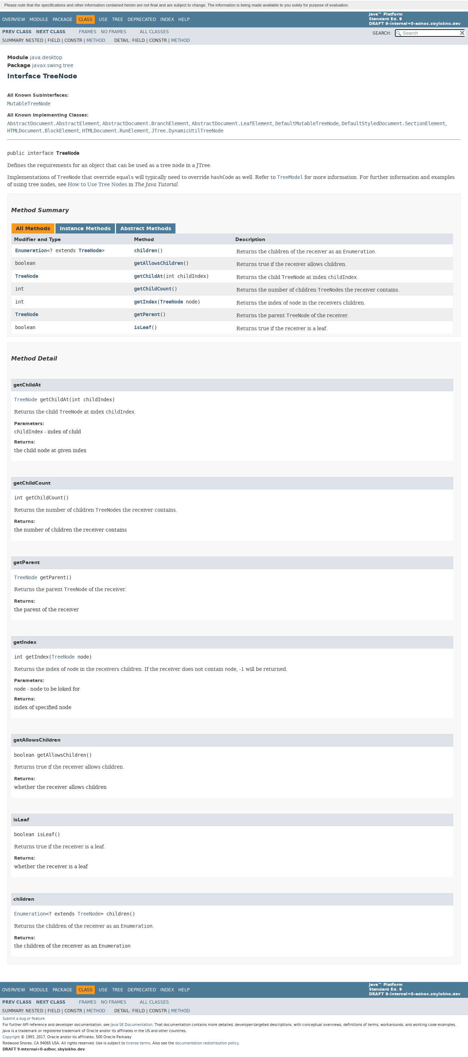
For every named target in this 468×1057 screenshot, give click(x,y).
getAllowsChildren (158, 263)
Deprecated (142, 19)
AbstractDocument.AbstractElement (53, 124)
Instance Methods (85, 229)
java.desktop (46, 57)
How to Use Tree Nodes (97, 184)
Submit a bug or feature (24, 1019)
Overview (13, 19)
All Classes (154, 31)
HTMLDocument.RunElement (115, 131)
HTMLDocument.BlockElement (43, 131)
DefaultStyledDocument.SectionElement (393, 124)
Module (39, 19)
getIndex (145, 302)
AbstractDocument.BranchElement (145, 124)
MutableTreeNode (28, 104)
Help (184, 19)
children (145, 251)
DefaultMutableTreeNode (307, 124)
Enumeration (31, 251)
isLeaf (142, 327)
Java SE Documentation (131, 1025)
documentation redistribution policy (207, 1043)
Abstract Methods (145, 229)
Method (95, 40)
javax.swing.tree (52, 65)
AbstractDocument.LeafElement (232, 124)
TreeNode (90, 251)
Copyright (11, 1037)
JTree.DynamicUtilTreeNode (187, 131)
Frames (88, 31)
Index (167, 19)
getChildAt (148, 276)
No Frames (113, 31)
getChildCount (152, 289)
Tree (117, 19)
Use (103, 19)
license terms (138, 1043)
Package (62, 19)
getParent (147, 314)
